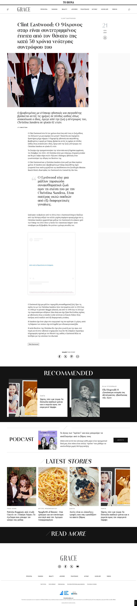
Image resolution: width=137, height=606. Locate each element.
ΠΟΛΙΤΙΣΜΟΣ (85, 9)
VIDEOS (114, 9)
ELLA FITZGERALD (109, 386)
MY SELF (94, 9)
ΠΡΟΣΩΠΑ (43, 9)
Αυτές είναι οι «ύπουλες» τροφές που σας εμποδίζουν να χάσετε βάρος (83, 515)
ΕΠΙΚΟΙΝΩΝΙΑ (61, 584)
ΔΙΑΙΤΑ (72, 508)
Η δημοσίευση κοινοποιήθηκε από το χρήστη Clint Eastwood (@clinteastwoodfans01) (52, 292)
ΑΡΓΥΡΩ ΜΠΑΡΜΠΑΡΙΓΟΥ (47, 508)
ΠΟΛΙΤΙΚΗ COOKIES (92, 584)
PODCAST (21, 440)
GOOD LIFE (104, 9)
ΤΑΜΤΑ (42, 396)
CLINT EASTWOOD (68, 18)
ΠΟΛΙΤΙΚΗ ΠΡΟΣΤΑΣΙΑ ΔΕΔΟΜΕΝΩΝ (76, 584)
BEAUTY (64, 9)
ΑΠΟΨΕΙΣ (74, 9)
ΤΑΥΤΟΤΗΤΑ (43, 584)
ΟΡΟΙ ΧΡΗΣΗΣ (52, 584)
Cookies (135, 603)
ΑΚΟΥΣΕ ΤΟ (120, 440)
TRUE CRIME (12, 508)
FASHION (54, 9)
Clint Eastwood (33, 344)
